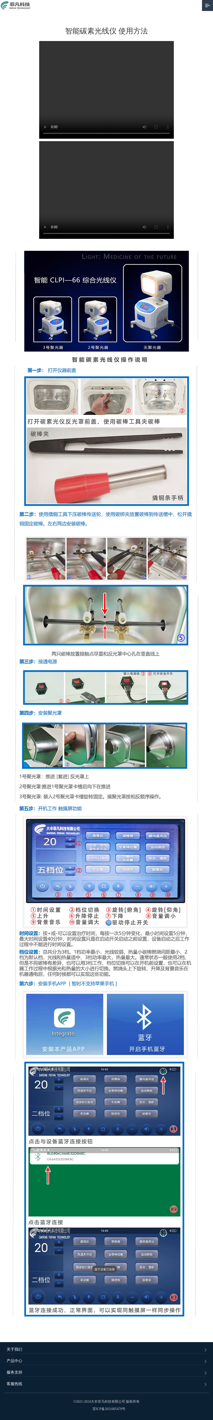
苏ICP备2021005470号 (109, 1409)
